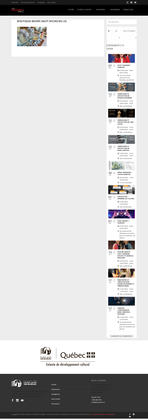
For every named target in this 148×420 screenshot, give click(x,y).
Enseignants (41, 2)
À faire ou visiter (84, 11)
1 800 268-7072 (96, 401)
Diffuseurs (100, 11)
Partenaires (15, 2)
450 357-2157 (95, 399)
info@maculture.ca (98, 404)
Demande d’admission (28, 2)
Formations (128, 11)
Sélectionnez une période (129, 32)
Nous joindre (51, 2)
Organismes (115, 11)
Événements (55, 391)
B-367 (92, 416)
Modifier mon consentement (105, 416)
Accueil (71, 11)
